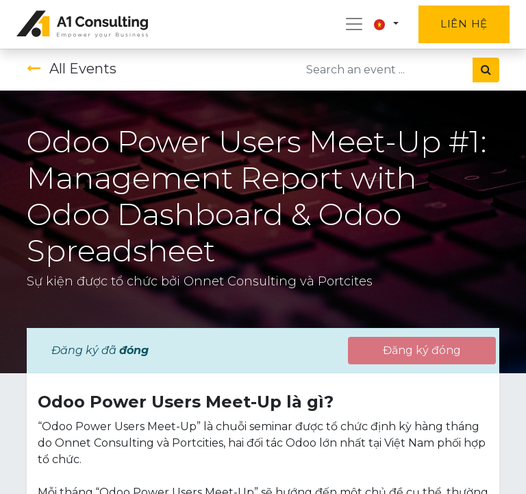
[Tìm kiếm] (486, 70)
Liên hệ (464, 23)
